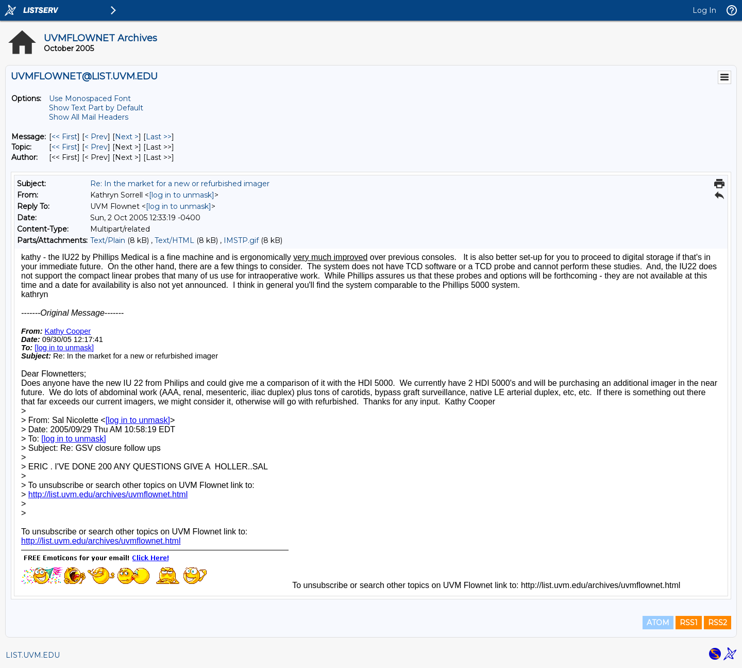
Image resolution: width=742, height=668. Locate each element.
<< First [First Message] (64, 136)
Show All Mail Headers (88, 117)
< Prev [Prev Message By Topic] (96, 147)
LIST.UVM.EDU (33, 655)
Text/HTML (174, 240)
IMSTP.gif (241, 240)
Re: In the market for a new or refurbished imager (179, 183)
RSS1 (689, 622)
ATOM (658, 622)
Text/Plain (107, 240)
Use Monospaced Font (90, 98)
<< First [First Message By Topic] (64, 147)
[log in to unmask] (181, 195)
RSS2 (717, 622)
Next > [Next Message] (127, 136)
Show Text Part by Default (96, 107)
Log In (704, 10)
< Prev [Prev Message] (96, 136)
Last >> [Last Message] (159, 136)
